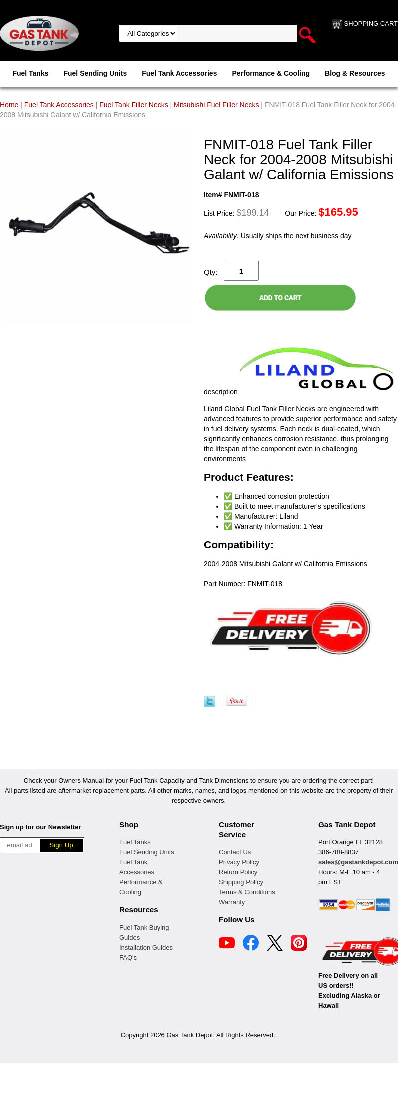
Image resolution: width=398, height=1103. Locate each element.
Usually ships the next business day (278, 236)
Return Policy (238, 872)
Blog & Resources (355, 73)
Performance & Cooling (271, 73)
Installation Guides (146, 947)
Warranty (232, 902)
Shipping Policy (241, 882)
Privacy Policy (239, 862)
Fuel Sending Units (95, 73)
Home (9, 105)
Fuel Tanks (30, 73)
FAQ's (128, 957)
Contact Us (235, 852)
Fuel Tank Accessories (179, 73)
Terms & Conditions (247, 892)
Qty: (211, 272)
